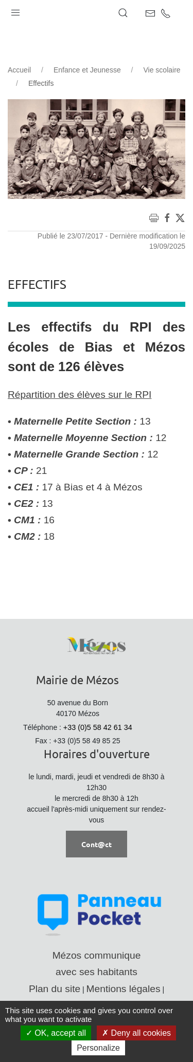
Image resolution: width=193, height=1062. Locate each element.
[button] (15, 10)
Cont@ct (96, 844)
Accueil (19, 70)
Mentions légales (123, 988)
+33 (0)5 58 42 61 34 (97, 727)
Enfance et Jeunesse (87, 70)
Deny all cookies (136, 1033)
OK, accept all (56, 1033)
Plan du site (54, 988)
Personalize (98, 1047)
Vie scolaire (161, 70)
